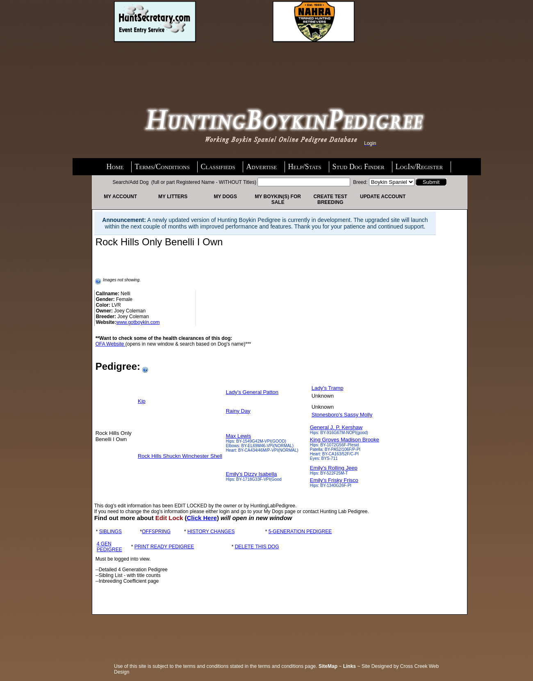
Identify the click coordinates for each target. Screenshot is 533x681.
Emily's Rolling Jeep (334, 468)
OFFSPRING (156, 531)
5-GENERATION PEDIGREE (300, 531)
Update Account (382, 196)
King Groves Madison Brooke (344, 440)
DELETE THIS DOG (257, 547)
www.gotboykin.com (137, 322)
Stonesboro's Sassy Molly (342, 415)
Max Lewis (238, 436)
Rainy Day (238, 411)
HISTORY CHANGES (211, 531)
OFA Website (110, 344)
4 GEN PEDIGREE (109, 546)
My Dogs (225, 196)
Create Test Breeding (330, 199)
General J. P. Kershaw (336, 427)
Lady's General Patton (252, 392)
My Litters (172, 196)
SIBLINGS (110, 531)
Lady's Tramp (328, 388)
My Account (120, 196)
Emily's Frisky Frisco (334, 480)
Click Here (202, 517)
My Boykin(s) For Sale (278, 199)
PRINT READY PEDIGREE (164, 547)
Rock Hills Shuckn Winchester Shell (180, 456)
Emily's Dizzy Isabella (251, 474)
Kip (142, 401)
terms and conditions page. (287, 666)
